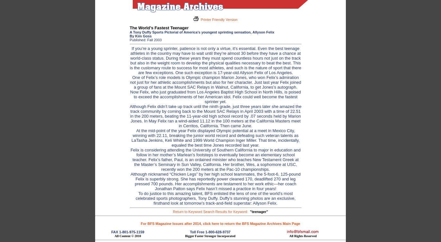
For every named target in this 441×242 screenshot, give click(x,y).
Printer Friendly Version (219, 20)
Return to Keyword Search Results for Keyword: (220, 212)
